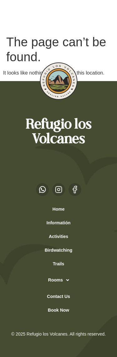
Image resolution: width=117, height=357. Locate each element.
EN (28, 15)
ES (15, 15)
